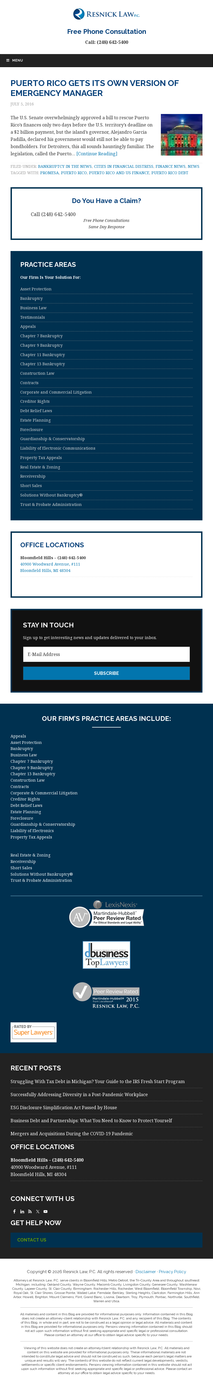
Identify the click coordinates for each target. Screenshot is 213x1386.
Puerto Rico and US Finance (119, 172)
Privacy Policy (172, 1271)
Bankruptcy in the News (65, 166)
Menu (14, 60)
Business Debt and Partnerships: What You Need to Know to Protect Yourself (91, 1121)
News (193, 166)
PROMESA (49, 172)
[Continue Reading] (96, 154)
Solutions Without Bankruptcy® (51, 495)
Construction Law (37, 373)
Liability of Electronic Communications (57, 448)
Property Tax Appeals (41, 457)
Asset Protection (36, 289)
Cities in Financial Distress (123, 166)
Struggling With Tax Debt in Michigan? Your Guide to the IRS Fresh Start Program (98, 1081)
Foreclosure (31, 429)
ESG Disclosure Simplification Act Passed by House (64, 1107)
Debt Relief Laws (36, 410)
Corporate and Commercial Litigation (56, 392)
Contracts (29, 382)
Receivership (32, 476)
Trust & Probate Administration (51, 504)
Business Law (33, 307)
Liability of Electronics (32, 830)
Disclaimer (146, 1271)
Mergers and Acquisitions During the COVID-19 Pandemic (72, 1134)
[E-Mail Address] (106, 654)
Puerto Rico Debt (169, 172)
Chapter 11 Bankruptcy (42, 354)
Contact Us (31, 1240)
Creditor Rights (35, 401)
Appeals (28, 326)
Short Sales (31, 485)
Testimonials (32, 317)
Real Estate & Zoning (40, 467)
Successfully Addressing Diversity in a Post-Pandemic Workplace (79, 1094)
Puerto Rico (74, 172)
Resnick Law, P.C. (106, 14)
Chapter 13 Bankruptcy (42, 363)
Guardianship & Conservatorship (52, 438)
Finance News (171, 166)
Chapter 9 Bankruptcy (41, 345)
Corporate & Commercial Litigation (44, 792)
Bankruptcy (31, 298)
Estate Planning (35, 420)
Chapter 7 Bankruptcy (41, 335)
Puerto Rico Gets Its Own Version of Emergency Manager (95, 88)
